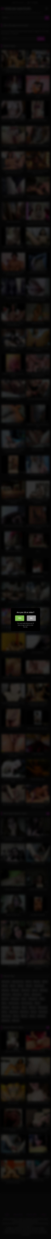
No (31, 618)
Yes (19, 618)
